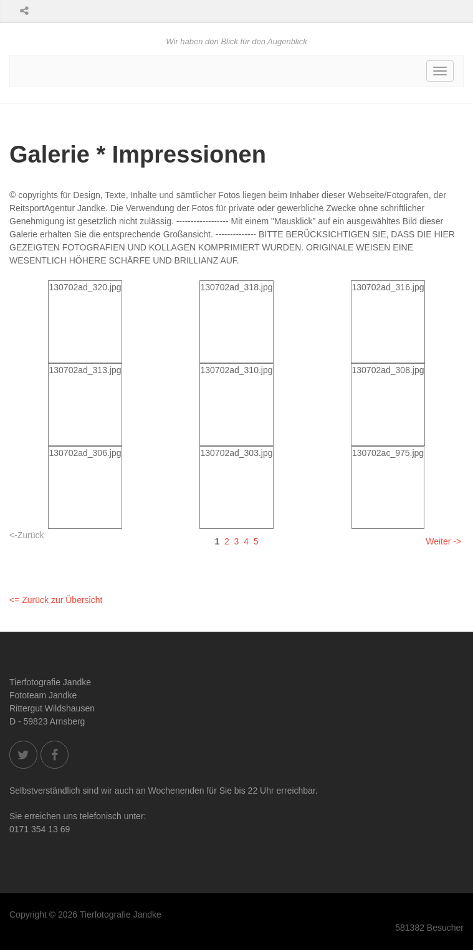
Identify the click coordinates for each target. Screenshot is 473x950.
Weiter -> (443, 541)
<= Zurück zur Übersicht (55, 600)
